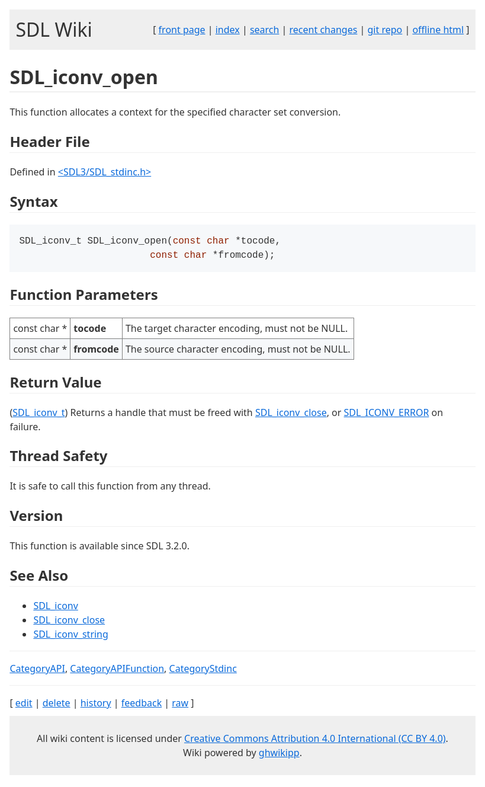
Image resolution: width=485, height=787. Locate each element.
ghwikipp (279, 755)
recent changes (324, 29)
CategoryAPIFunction (117, 670)
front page (182, 29)
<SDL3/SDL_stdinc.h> (104, 171)
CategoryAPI (37, 670)
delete (56, 705)
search (265, 29)
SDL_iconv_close (291, 414)
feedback (141, 705)
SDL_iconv (55, 608)
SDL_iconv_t (38, 414)
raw (180, 705)
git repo (385, 29)
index (228, 29)
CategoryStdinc (203, 670)
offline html (438, 29)
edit (24, 705)
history (96, 705)
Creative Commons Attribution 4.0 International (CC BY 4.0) (315, 740)
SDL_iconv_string (70, 636)
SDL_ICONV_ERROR (386, 414)
